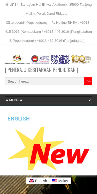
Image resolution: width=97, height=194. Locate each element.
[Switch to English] (38, 180)
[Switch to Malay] (60, 180)
